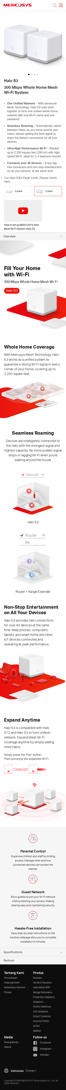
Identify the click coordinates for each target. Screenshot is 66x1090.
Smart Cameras (42, 1016)
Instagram (42, 1048)
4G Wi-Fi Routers (42, 982)
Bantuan (9, 960)
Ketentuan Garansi (14, 987)
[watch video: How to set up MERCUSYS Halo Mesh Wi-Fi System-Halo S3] (23, 211)
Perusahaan (11, 977)
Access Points (41, 1020)
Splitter (37, 1030)
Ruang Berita (11, 1042)
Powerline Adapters (44, 996)
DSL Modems (40, 1011)
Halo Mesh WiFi (41, 987)
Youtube (41, 1054)
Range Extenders (42, 992)
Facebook (42, 1042)
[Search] (54, 5)
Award (7, 1046)
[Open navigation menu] (60, 5)
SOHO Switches (42, 1006)
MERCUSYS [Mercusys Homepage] (18, 5)
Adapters (38, 1001)
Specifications (13, 952)
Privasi (7, 992)
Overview (9, 236)
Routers (37, 977)
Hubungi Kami (12, 982)
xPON (36, 1025)
